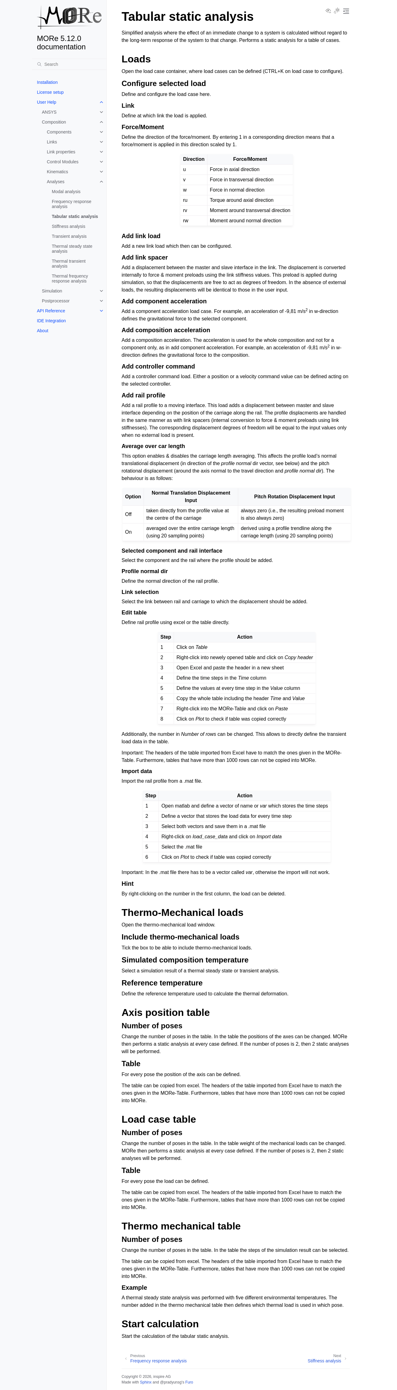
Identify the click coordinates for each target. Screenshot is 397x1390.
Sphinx (145, 1382)
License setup (50, 92)
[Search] (69, 64)
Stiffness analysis (68, 226)
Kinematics (57, 171)
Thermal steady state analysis (72, 249)
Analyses (56, 181)
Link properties (61, 151)
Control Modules (62, 161)
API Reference (51, 310)
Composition (54, 122)
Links (52, 141)
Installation (47, 82)
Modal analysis (66, 191)
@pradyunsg (171, 1382)
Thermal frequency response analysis (70, 278)
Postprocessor (55, 300)
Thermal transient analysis (69, 264)
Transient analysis (69, 236)
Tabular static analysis (75, 216)
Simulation (52, 290)
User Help (46, 102)
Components (59, 131)
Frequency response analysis (71, 204)
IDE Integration (51, 320)
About (42, 330)
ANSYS (49, 112)
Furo (189, 1382)
